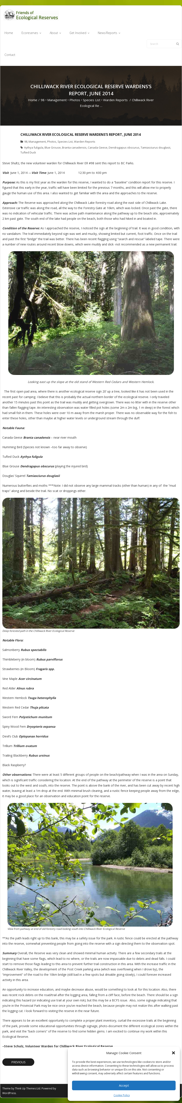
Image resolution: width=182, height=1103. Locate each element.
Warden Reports (115, 100)
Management (57, 100)
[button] (173, 1053)
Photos (74, 100)
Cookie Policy (122, 1095)
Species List (91, 100)
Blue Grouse (53, 147)
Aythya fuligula (33, 147)
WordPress (9, 1093)
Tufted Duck (28, 152)
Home (32, 100)
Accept (124, 1085)
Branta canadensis (74, 147)
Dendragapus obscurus (124, 147)
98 (43, 100)
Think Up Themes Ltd (27, 1088)
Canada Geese (97, 147)
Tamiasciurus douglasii (155, 147)
